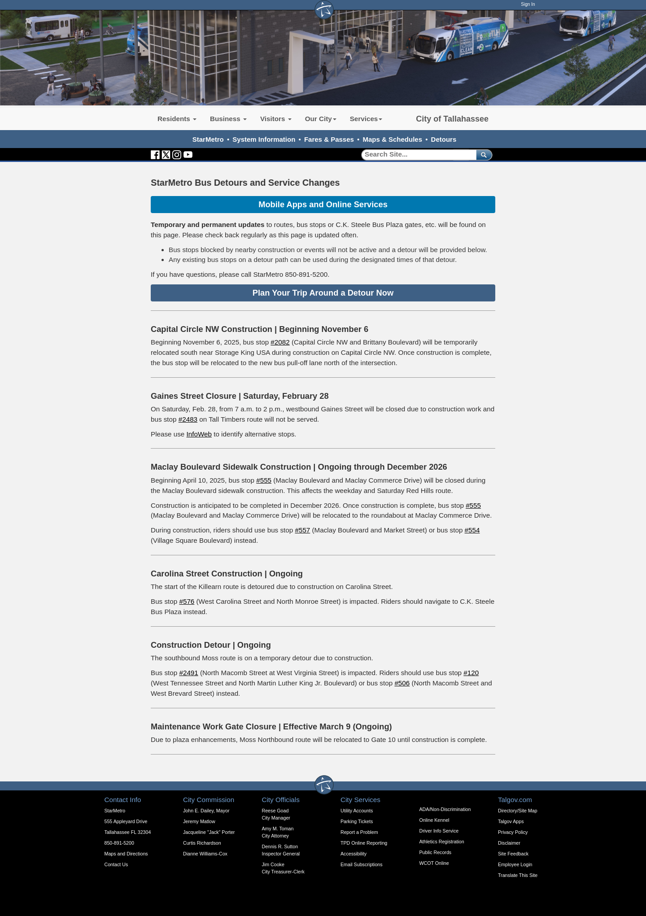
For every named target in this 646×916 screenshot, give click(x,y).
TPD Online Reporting (363, 843)
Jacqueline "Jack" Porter (209, 832)
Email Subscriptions (361, 864)
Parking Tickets (356, 821)
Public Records (435, 852)
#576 (186, 601)
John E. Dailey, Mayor (206, 810)
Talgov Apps (511, 821)
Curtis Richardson (202, 843)
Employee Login (515, 864)
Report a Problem (359, 832)
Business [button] (228, 118)
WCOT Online (434, 863)
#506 (402, 683)
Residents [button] (176, 118)
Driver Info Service (439, 830)
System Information (263, 139)
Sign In (528, 4)
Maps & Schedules (392, 139)
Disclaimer (509, 843)
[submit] (482, 154)
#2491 (188, 672)
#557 (302, 530)
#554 (472, 530)
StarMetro (208, 139)
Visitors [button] (276, 118)
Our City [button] (320, 118)
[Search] (415, 154)
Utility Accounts (356, 810)
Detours (444, 139)
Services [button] (366, 118)
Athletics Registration (441, 841)
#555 (263, 480)
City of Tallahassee (452, 118)
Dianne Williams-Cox (205, 853)
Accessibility (353, 853)
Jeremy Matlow (199, 821)
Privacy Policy (513, 832)
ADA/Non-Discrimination (445, 809)
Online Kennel (434, 820)
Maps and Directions (126, 853)
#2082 (280, 342)
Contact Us (116, 864)
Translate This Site (517, 875)
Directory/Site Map (517, 810)
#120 (471, 672)
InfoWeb (199, 434)
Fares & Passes (329, 139)
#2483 (188, 419)
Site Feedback (513, 853)
